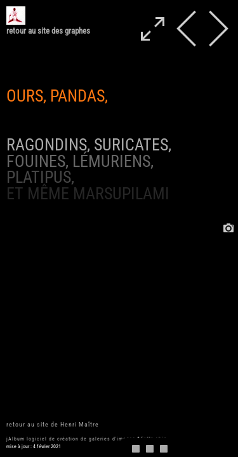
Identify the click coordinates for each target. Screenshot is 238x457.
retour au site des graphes (48, 31)
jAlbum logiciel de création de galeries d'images (71, 439)
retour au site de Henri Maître (52, 424)
